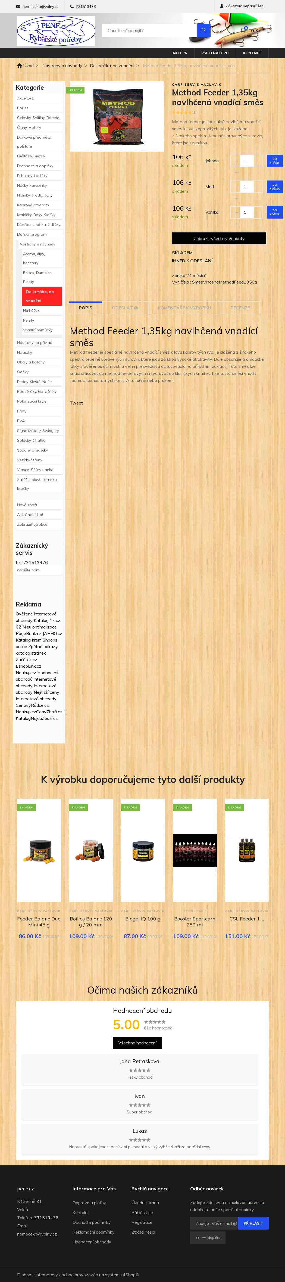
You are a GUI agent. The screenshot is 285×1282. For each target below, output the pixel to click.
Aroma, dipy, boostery (34, 258)
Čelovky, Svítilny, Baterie (38, 117)
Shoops (50, 640)
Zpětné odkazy (43, 646)
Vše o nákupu (215, 53)
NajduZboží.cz (44, 718)
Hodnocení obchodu (92, 1241)
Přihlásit (253, 1223)
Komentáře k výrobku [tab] (184, 307)
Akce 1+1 (25, 98)
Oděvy (23, 371)
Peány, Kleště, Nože (34, 381)
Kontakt (252, 53)
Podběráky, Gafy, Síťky (37, 391)
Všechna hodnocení (137, 1042)
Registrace (141, 1222)
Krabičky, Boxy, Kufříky (36, 214)
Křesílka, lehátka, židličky (38, 224)
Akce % (180, 53)
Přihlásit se (142, 1212)
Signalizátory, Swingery (38, 430)
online (21, 646)
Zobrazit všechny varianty (219, 238)
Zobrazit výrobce (32, 524)
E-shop (24, 1274)
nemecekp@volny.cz (41, 6)
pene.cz (25, 1189)
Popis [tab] (85, 307)
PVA (21, 420)
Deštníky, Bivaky (31, 156)
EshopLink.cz (28, 666)
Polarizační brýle (31, 401)
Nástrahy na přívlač (34, 342)
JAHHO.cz (52, 633)
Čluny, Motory (29, 127)
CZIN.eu (23, 627)
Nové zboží (27, 504)
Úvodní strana (145, 1202)
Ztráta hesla (143, 1232)
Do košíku (275, 161)
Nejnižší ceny (46, 692)
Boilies (23, 107)
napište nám (28, 570)
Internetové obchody (36, 698)
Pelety (28, 320)
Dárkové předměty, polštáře (34, 142)
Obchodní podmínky (92, 1222)
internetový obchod (55, 1274)
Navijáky (24, 352)
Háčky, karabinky (32, 185)
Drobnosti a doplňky (35, 165)
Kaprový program (33, 205)
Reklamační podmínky (94, 1232)
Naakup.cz (26, 672)
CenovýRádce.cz (32, 705)
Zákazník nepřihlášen (242, 6)
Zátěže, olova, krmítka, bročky (37, 484)
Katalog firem (29, 640)
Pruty (21, 411)
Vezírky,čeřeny (29, 460)
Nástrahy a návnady (62, 65)
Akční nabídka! (30, 514)
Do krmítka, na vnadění (112, 65)
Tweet (76, 403)
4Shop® (131, 1274)
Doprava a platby (89, 1202)
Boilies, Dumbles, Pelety (37, 277)
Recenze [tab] (240, 307)
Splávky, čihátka (31, 440)
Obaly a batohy (31, 362)
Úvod (25, 65)
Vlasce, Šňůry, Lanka (35, 469)
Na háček (31, 310)
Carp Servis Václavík (196, 84)
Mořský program (32, 234)
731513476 (86, 6)
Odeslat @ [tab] (125, 307)
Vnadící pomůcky (38, 330)
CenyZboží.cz (49, 711)
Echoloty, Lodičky (32, 175)
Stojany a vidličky (32, 450)
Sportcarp (194, 911)
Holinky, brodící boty (34, 195)
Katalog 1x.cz (47, 620)
